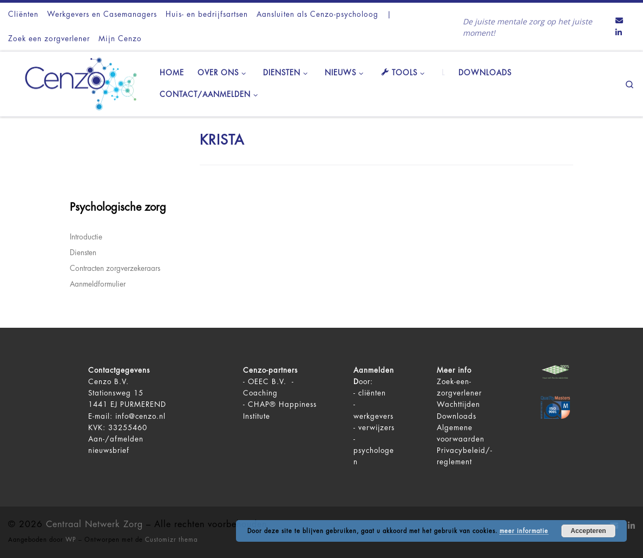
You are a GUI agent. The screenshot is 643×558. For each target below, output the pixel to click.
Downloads (456, 416)
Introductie (86, 237)
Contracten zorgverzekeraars (115, 268)
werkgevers (373, 416)
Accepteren (588, 531)
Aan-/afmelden (115, 439)
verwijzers (376, 427)
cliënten (372, 393)
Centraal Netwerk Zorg (94, 524)
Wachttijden (458, 404)
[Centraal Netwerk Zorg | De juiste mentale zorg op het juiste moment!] (75, 82)
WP (70, 540)
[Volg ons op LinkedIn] (618, 33)
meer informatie (524, 531)
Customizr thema (171, 540)
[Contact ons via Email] (619, 21)
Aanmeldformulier (98, 284)
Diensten (83, 252)
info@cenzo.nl (140, 416)
